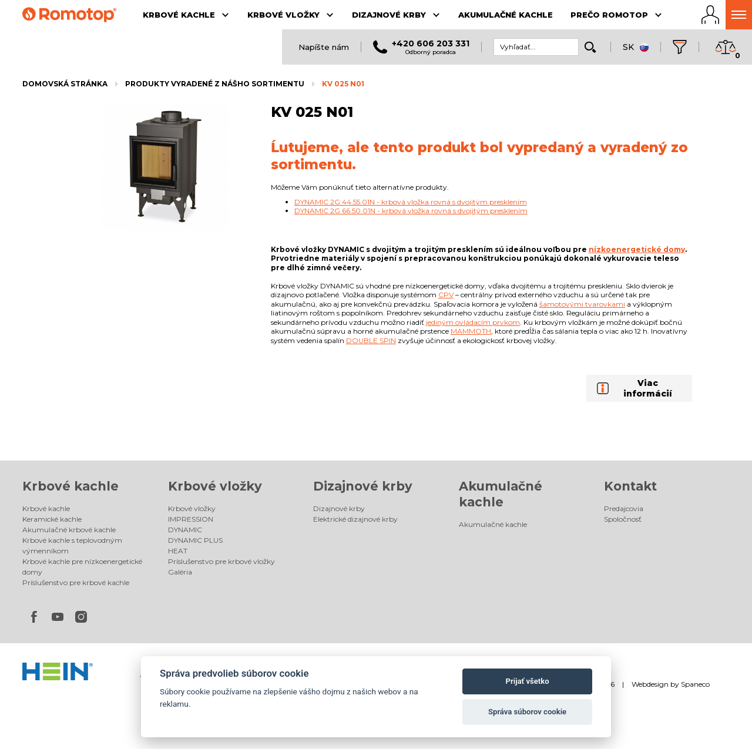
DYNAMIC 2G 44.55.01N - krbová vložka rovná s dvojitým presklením (410, 201)
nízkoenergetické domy (637, 249)
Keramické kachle (52, 519)
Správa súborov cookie (527, 711)
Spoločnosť (623, 519)
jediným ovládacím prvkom (473, 322)
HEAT (177, 550)
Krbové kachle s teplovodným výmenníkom (72, 545)
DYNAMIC (185, 529)
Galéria (180, 571)
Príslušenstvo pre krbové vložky (221, 561)
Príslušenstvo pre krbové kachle (75, 582)
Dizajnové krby (362, 486)
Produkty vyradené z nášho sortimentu (214, 83)
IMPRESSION (190, 519)
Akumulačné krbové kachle (69, 529)
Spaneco (695, 684)
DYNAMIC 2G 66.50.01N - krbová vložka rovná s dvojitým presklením (411, 210)
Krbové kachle (70, 486)
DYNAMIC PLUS (195, 540)
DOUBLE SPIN (371, 340)
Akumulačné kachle (493, 524)
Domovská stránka (65, 83)
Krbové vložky (215, 486)
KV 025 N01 (343, 83)
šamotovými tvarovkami (582, 304)
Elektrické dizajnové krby (355, 519)
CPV (446, 294)
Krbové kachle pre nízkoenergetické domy (82, 566)
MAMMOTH (471, 331)
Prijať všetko (527, 681)
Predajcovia (623, 508)
